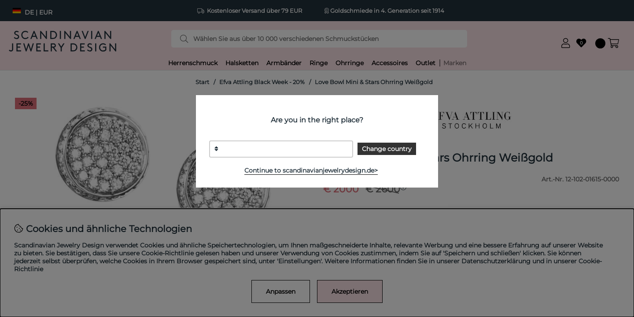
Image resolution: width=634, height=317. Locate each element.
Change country (387, 149)
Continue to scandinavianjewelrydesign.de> (311, 170)
